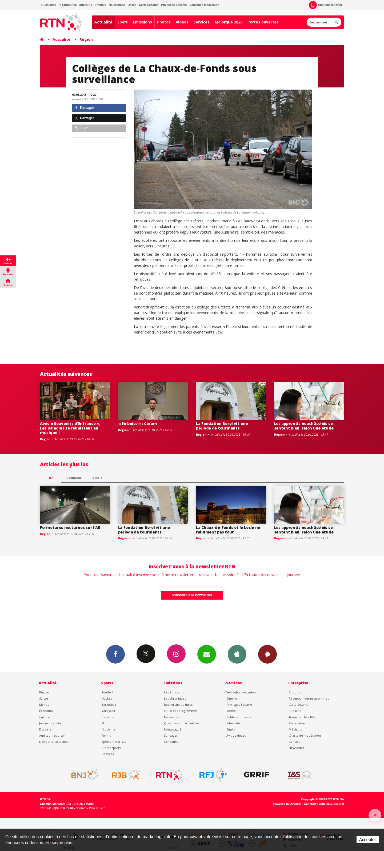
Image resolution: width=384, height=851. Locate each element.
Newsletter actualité (53, 741)
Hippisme (108, 729)
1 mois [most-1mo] (97, 478)
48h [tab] (50, 478)
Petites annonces (238, 717)
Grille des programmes (180, 710)
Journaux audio (50, 723)
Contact (294, 741)
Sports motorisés (114, 741)
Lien (82, 128)
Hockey (107, 698)
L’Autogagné (172, 729)
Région (86, 39)
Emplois (100, 4)
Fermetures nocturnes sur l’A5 (70, 527)
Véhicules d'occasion (204, 4)
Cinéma (231, 698)
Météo (231, 710)
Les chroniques (175, 698)
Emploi (231, 729)
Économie (46, 710)
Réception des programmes (309, 698)
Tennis (106, 735)
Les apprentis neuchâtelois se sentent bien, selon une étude (304, 426)
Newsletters (206, 654)
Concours (171, 741)
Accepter (367, 839)
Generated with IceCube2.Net (324, 803)
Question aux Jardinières (181, 723)
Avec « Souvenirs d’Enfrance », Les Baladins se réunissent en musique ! (70, 428)
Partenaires (297, 723)
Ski (104, 723)
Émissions (142, 22)
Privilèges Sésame (174, 4)
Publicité (295, 710)
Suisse (43, 698)
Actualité (103, 22)
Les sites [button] (48, 4)
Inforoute (85, 4)
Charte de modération (305, 735)
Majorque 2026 (228, 22)
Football (107, 692)
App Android (267, 654)
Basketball (109, 704)
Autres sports (111, 747)
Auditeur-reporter (325, 5)
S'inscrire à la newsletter (192, 595)
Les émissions (174, 692)
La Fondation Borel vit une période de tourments (222, 426)
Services (202, 22)
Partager (84, 108)
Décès (132, 4)
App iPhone (237, 654)
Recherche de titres (178, 704)
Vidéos (182, 22)
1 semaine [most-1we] (74, 478)
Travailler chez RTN (302, 717)
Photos (164, 22)
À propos (295, 692)
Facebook (115, 654)
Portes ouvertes (263, 22)
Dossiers (45, 729)
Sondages (171, 735)
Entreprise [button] (68, 4)
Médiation (296, 729)
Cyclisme (108, 717)
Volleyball (108, 710)
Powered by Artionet (287, 803)
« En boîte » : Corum (137, 423)
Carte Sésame (148, 4)
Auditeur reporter (52, 735)
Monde (44, 704)
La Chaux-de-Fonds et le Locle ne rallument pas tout (228, 530)
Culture (44, 717)
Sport (122, 22)
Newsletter (296, 747)
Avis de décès (236, 735)
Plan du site (97, 808)
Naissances (117, 4)
